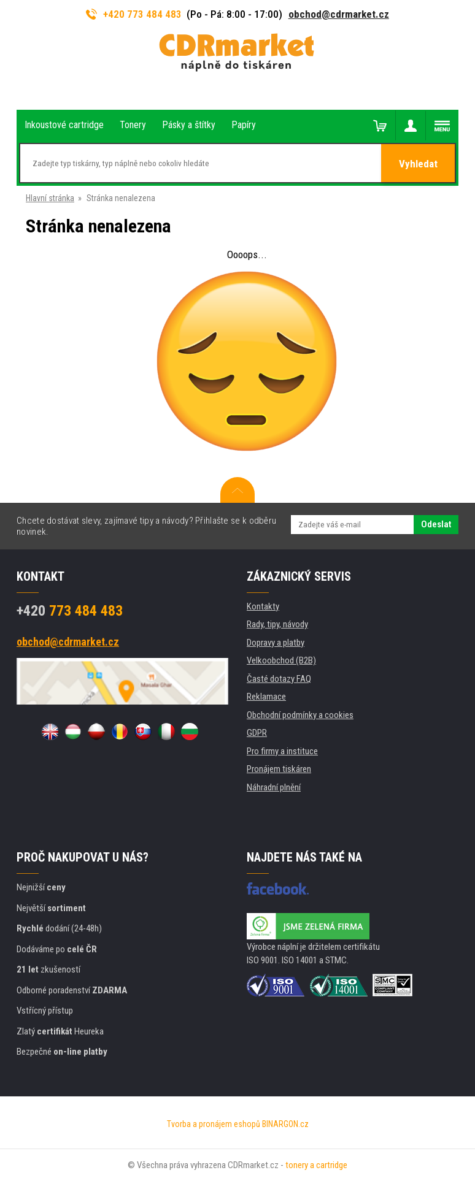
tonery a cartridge (316, 1165)
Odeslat (436, 524)
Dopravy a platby (275, 642)
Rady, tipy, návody (277, 624)
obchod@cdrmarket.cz (338, 14)
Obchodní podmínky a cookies (300, 714)
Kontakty (263, 606)
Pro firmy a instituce (282, 751)
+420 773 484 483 (134, 14)
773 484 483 (70, 610)
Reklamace (266, 696)
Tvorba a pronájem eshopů (213, 1124)
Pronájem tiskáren (279, 768)
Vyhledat (418, 164)
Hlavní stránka (50, 198)
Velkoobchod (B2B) (281, 660)
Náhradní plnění (274, 787)
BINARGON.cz (285, 1124)
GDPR (257, 732)
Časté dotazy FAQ (279, 678)
